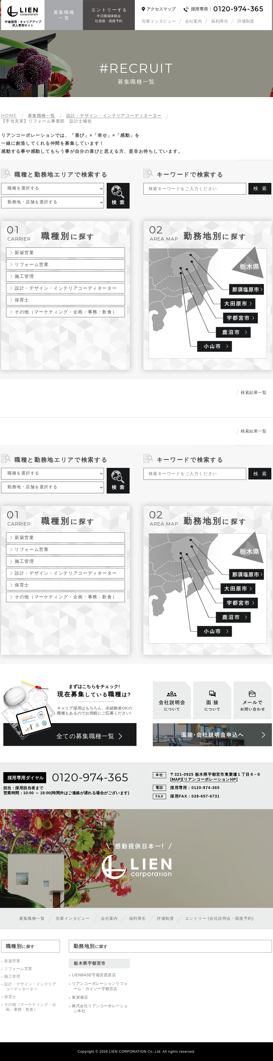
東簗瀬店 (80, 997)
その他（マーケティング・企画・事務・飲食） (66, 311)
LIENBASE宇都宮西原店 (94, 975)
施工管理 (24, 276)
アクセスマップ (160, 9)
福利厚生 (219, 21)
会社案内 (193, 21)
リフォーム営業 (32, 264)
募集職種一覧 (32, 918)
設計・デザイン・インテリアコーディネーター (66, 288)
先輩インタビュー (159, 21)
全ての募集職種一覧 (85, 736)
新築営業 (24, 252)
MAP (176, 779)
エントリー (219, 918)
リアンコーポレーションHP (210, 779)
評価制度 (245, 21)
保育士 (22, 299)
